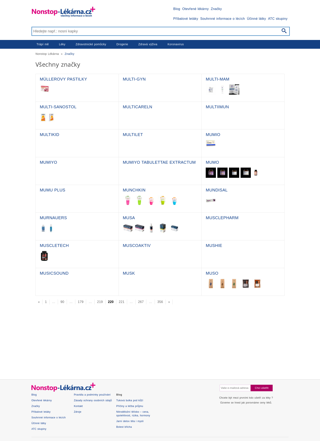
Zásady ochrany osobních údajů (93, 400)
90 (62, 302)
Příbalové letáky (185, 18)
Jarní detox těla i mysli (130, 421)
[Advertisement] (153, 340)
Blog (176, 9)
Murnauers (53, 218)
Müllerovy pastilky (63, 79)
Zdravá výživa (147, 44)
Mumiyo (48, 162)
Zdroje (77, 411)
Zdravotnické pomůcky (91, 44)
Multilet (133, 134)
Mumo (212, 162)
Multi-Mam (217, 79)
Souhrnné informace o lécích (222, 18)
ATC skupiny (278, 18)
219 (100, 302)
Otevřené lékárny (195, 9)
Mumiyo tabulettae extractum (159, 162)
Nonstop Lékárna (47, 53)
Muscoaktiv (137, 245)
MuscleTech (54, 245)
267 (141, 302)
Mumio (213, 134)
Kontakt (78, 406)
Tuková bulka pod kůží (129, 400)
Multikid (49, 134)
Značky (216, 9)
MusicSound (54, 273)
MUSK (129, 273)
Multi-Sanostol (58, 107)
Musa (129, 218)
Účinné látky (256, 18)
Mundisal (217, 190)
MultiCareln (137, 107)
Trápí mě (43, 44)
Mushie (214, 245)
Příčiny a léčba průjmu (129, 406)
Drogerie (122, 44)
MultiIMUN (217, 107)
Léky (62, 44)
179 (80, 302)
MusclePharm (222, 218)
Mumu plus (52, 190)
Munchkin (134, 190)
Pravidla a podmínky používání (92, 394)
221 (121, 302)
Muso (212, 273)
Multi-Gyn (134, 79)
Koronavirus (176, 44)
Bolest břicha (124, 427)
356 (160, 302)
